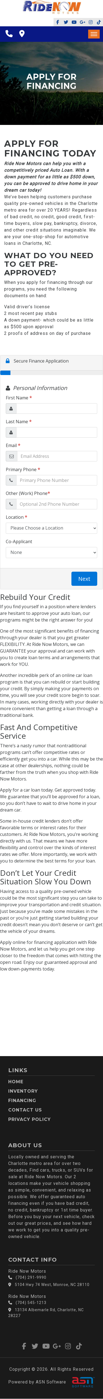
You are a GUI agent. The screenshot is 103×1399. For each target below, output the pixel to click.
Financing (22, 1100)
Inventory (23, 1091)
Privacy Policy (29, 1119)
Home (15, 1081)
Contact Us (25, 1110)
